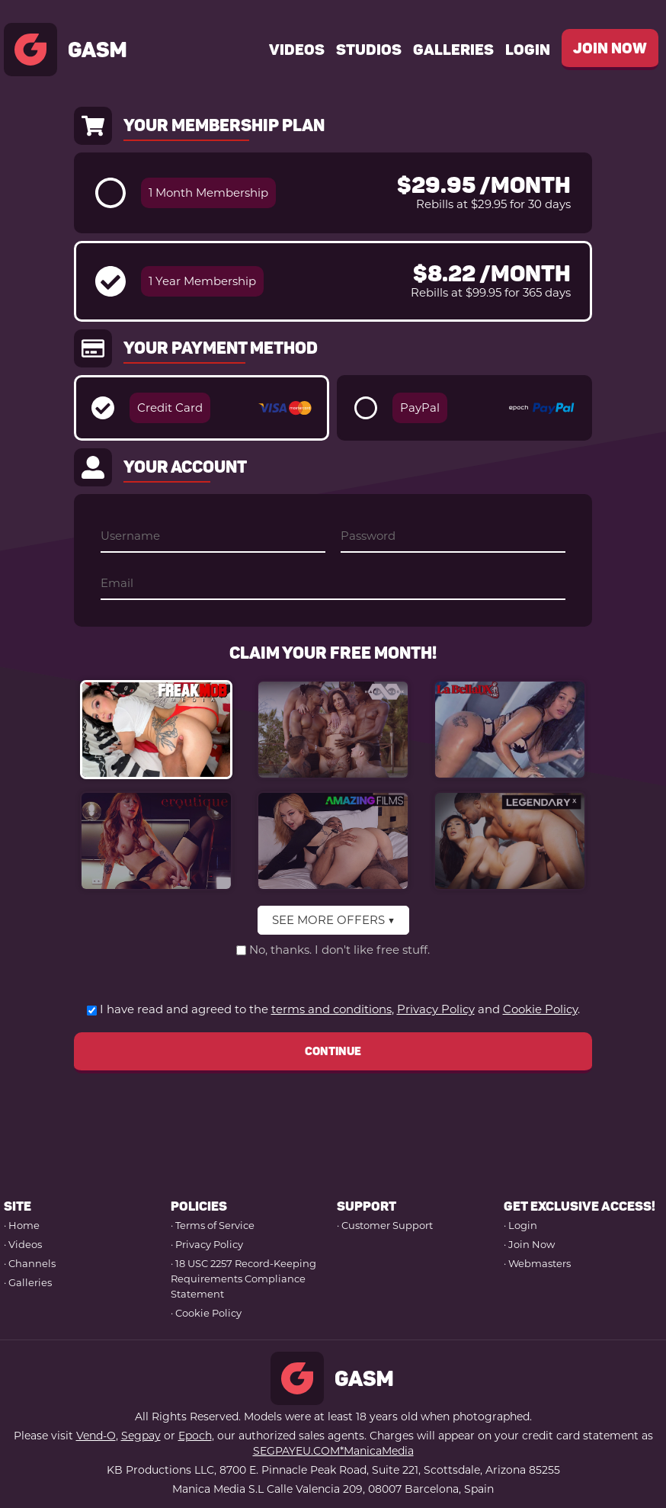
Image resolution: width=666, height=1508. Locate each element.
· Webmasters (537, 1263)
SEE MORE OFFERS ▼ (333, 920)
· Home (22, 1225)
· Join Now (529, 1244)
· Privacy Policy (207, 1244)
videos (297, 49)
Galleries (453, 49)
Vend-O (96, 1435)
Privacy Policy (436, 1009)
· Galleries (28, 1282)
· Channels (30, 1263)
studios (369, 49)
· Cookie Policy (206, 1313)
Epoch (195, 1435)
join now (610, 48)
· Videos (23, 1244)
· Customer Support (385, 1225)
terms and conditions (331, 1009)
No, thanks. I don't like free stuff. (339, 949)
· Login (520, 1225)
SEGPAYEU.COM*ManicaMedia (333, 1451)
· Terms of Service (213, 1225)
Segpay (141, 1435)
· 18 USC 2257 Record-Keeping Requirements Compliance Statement (243, 1278)
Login (527, 49)
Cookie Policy (540, 1009)
